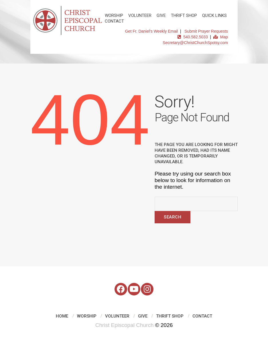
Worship (114, 15)
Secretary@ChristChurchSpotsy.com (195, 42)
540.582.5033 (193, 37)
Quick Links (214, 15)
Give (161, 15)
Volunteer (139, 15)
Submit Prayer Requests (206, 31)
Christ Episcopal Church (124, 325)
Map (220, 37)
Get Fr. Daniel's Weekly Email (151, 31)
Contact (114, 21)
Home (62, 316)
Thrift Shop (184, 15)
